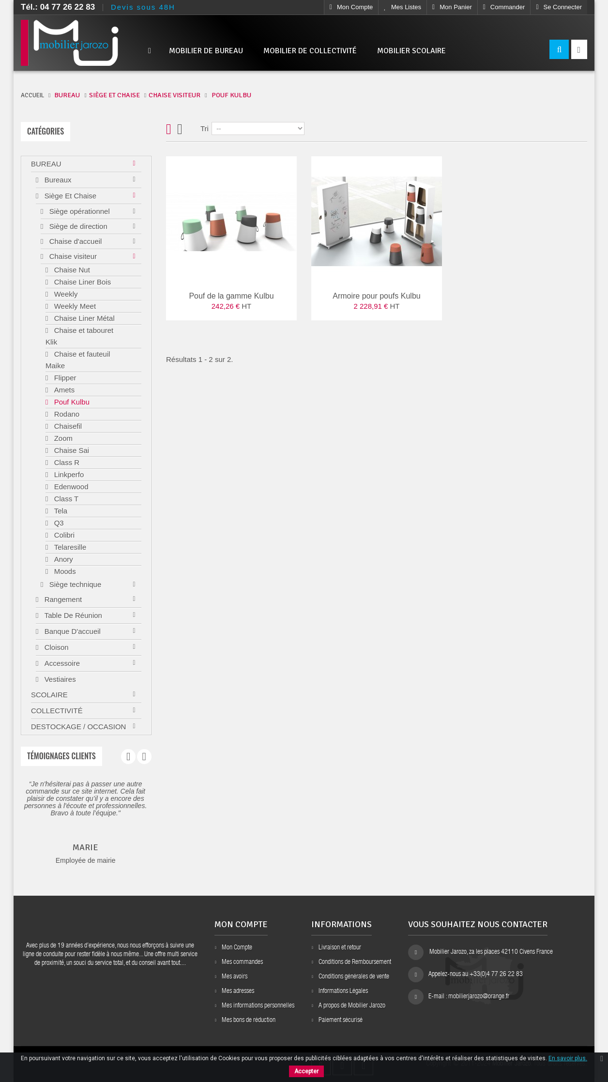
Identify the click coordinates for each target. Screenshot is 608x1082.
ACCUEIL (32, 95)
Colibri (63, 535)
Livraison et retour (340, 948)
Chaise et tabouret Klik (79, 336)
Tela (59, 511)
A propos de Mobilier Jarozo (352, 1006)
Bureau (46, 164)
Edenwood (70, 486)
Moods (64, 571)
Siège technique (74, 584)
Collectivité (57, 710)
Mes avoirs (234, 977)
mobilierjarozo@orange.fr (478, 996)
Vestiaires (59, 679)
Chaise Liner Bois (81, 282)
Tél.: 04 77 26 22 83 (58, 7)
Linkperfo (68, 474)
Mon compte (351, 7)
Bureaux (56, 180)
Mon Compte (237, 948)
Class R (65, 462)
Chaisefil (67, 426)
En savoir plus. (567, 1058)
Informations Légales (343, 991)
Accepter (306, 1071)
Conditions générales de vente (354, 977)
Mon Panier (452, 7)
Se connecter (559, 7)
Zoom (62, 438)
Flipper (64, 378)
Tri (204, 128)
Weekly (64, 294)
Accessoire (61, 663)
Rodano (65, 414)
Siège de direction (77, 226)
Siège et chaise (69, 196)
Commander (504, 7)
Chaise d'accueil (74, 241)
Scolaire (49, 695)
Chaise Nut (71, 270)
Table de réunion (72, 615)
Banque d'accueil (71, 631)
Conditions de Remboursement (355, 962)
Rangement (62, 599)
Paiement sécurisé (341, 1020)
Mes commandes (242, 962)
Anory (62, 559)
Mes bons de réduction (248, 1020)
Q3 (57, 523)
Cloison (55, 647)
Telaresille (69, 547)
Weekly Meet (74, 306)
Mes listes (402, 7)
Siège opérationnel (78, 211)
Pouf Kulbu (71, 402)
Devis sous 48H (143, 7)
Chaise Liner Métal (83, 318)
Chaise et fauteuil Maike (78, 360)
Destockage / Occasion (78, 726)
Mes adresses (238, 991)
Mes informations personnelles (258, 1006)
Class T (65, 499)
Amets (63, 390)
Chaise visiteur (72, 256)
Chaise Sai (70, 450)
